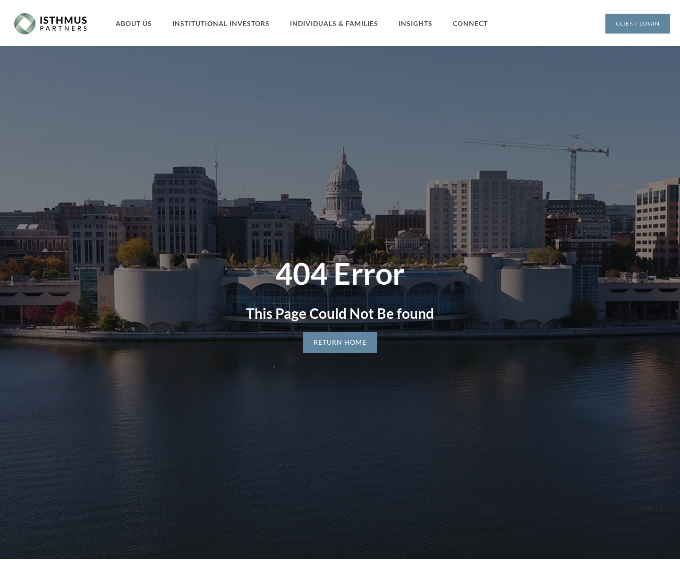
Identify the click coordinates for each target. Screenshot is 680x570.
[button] (139, 23)
